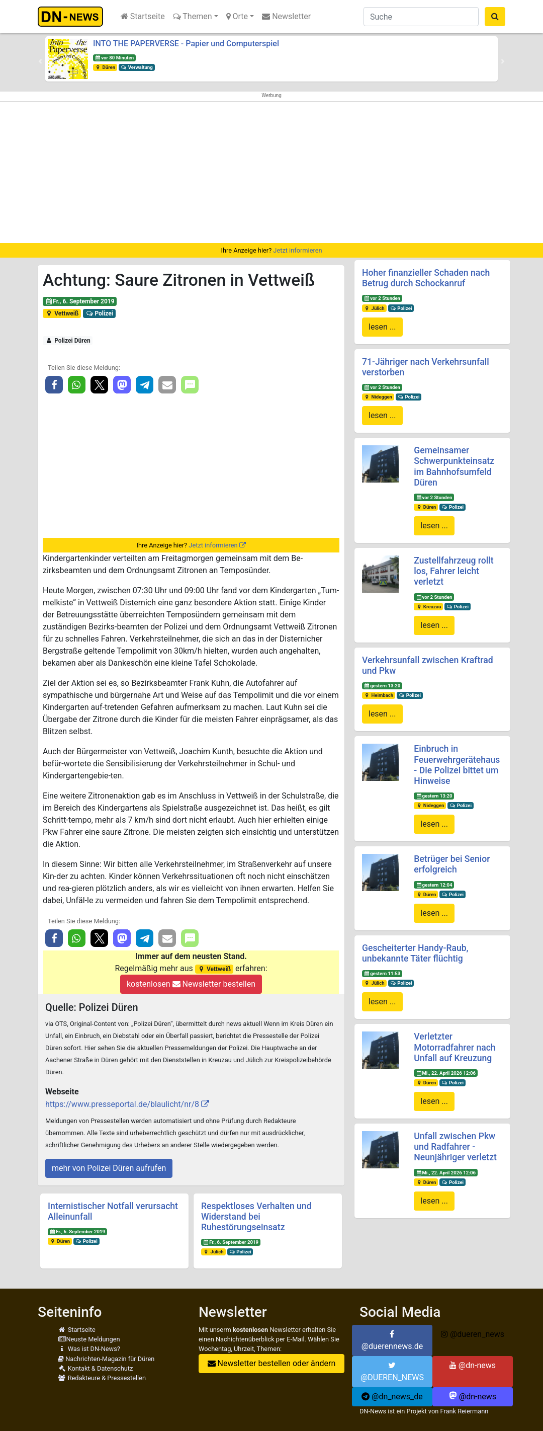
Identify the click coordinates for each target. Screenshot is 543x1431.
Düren (105, 67)
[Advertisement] (271, 172)
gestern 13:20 (382, 685)
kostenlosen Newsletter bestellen (191, 984)
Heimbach (378, 695)
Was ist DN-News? (89, 1349)
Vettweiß (62, 313)
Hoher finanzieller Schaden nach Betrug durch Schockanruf (426, 278)
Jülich (213, 1251)
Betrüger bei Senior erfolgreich (452, 864)
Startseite (143, 16)
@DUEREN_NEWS (392, 1371)
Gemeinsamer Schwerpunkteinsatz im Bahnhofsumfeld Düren (454, 466)
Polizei (99, 313)
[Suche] (421, 16)
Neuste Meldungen (89, 1339)
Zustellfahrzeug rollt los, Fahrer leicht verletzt (453, 571)
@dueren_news (472, 1334)
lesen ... (382, 327)
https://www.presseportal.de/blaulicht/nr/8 (122, 1104)
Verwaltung (137, 67)
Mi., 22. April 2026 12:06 (446, 1073)
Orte (237, 16)
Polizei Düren (67, 340)
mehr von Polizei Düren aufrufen (109, 1168)
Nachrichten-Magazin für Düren (106, 1359)
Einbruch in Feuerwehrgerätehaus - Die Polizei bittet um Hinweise (457, 764)
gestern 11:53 (382, 973)
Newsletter (286, 16)
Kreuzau (428, 606)
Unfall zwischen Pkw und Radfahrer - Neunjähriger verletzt (455, 1146)
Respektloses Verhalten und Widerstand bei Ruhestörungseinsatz (256, 1216)
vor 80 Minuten (114, 57)
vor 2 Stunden (382, 298)
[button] (40, 61)
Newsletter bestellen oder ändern (272, 1363)
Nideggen (378, 397)
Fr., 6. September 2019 (80, 301)
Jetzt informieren (297, 250)
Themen (192, 16)
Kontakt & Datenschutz (95, 1368)
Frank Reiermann (464, 1411)
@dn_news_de (392, 1396)
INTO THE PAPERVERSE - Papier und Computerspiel (186, 43)
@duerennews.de (392, 1340)
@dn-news (472, 1365)
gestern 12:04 (434, 885)
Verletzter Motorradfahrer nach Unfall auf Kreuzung (454, 1047)
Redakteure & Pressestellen (102, 1378)
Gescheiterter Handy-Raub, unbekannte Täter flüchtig (415, 953)
